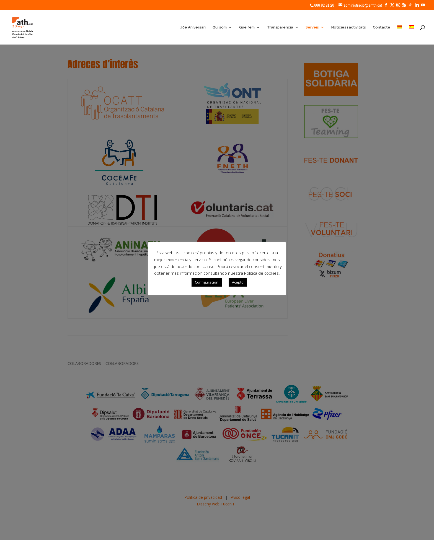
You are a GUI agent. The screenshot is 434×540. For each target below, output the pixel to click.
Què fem (247, 27)
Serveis (312, 27)
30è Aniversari (193, 27)
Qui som (220, 27)
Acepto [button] (238, 282)
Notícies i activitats (348, 27)
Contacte (381, 27)
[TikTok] (410, 5)
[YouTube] (423, 5)
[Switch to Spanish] (411, 35)
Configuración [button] (206, 282)
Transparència (280, 27)
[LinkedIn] (417, 5)
